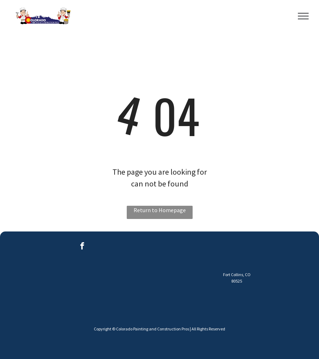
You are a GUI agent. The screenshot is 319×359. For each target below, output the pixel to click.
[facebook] (82, 246)
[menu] (303, 16)
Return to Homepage (160, 210)
